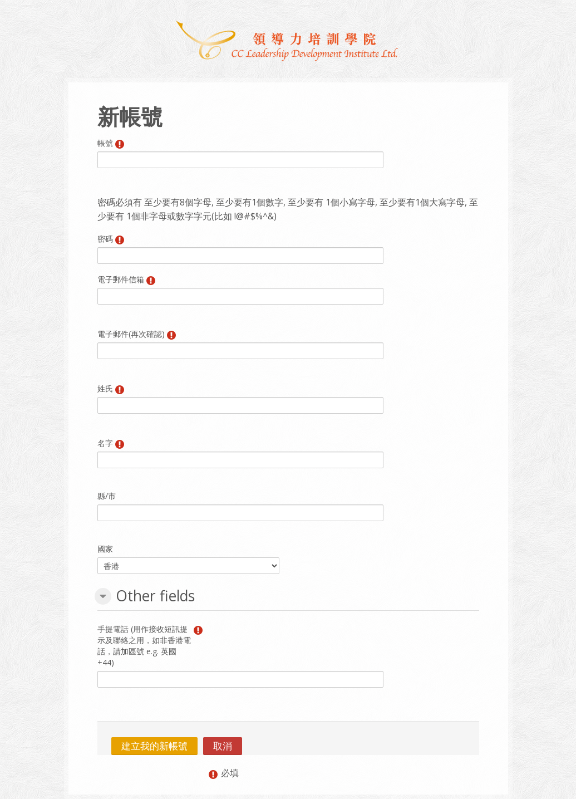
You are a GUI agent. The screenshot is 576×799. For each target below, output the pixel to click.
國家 (105, 548)
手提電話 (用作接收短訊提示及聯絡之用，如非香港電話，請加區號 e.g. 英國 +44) (144, 646)
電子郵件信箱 (120, 279)
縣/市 (106, 496)
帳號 (105, 143)
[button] (103, 596)
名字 (105, 443)
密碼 (105, 238)
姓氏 (105, 388)
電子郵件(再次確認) (131, 334)
